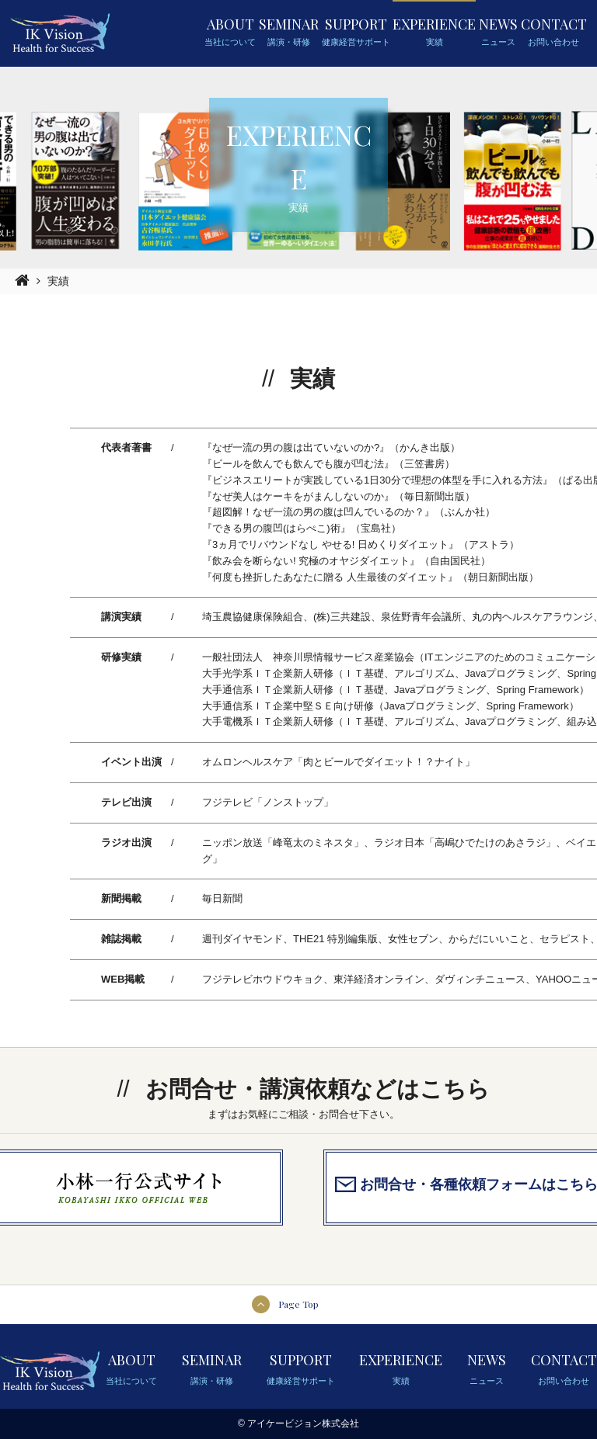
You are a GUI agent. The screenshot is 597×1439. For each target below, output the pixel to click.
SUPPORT (356, 32)
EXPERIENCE (434, 32)
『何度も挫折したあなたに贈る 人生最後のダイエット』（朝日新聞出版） (370, 577)
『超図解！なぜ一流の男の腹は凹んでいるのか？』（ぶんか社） (348, 512)
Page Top (298, 1304)
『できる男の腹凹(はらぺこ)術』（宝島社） (301, 528)
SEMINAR (289, 32)
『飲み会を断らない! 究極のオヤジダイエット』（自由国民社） (346, 561)
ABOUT (230, 32)
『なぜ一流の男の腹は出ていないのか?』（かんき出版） (331, 447)
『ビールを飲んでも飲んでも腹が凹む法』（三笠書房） (328, 464)
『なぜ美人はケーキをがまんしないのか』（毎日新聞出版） (338, 496)
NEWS (498, 32)
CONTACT (554, 32)
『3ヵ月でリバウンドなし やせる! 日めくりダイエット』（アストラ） (360, 544)
